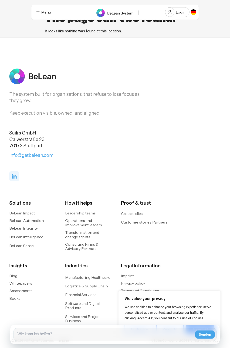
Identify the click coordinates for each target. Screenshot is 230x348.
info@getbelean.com (31, 155)
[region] (169, 315)
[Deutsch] (193, 12)
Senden (205, 334)
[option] (193, 12)
